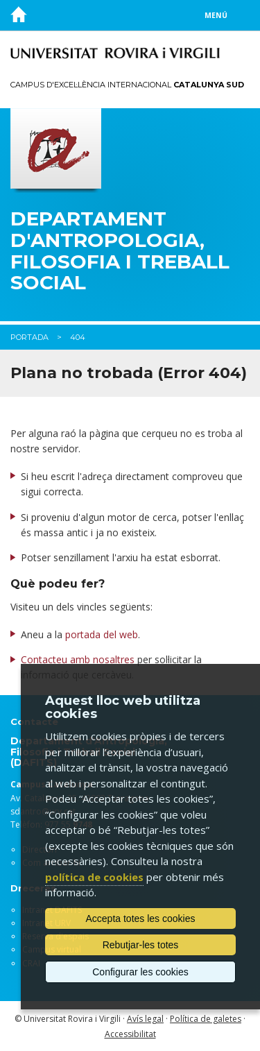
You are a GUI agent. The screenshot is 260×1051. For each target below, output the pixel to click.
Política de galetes (205, 1019)
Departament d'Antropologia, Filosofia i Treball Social (119, 250)
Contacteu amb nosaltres (78, 659)
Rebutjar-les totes (141, 944)
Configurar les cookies (140, 971)
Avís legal (145, 1019)
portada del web (101, 634)
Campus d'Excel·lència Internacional (127, 84)
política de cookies (94, 877)
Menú (216, 15)
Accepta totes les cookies (141, 918)
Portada (29, 337)
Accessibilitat (130, 1034)
